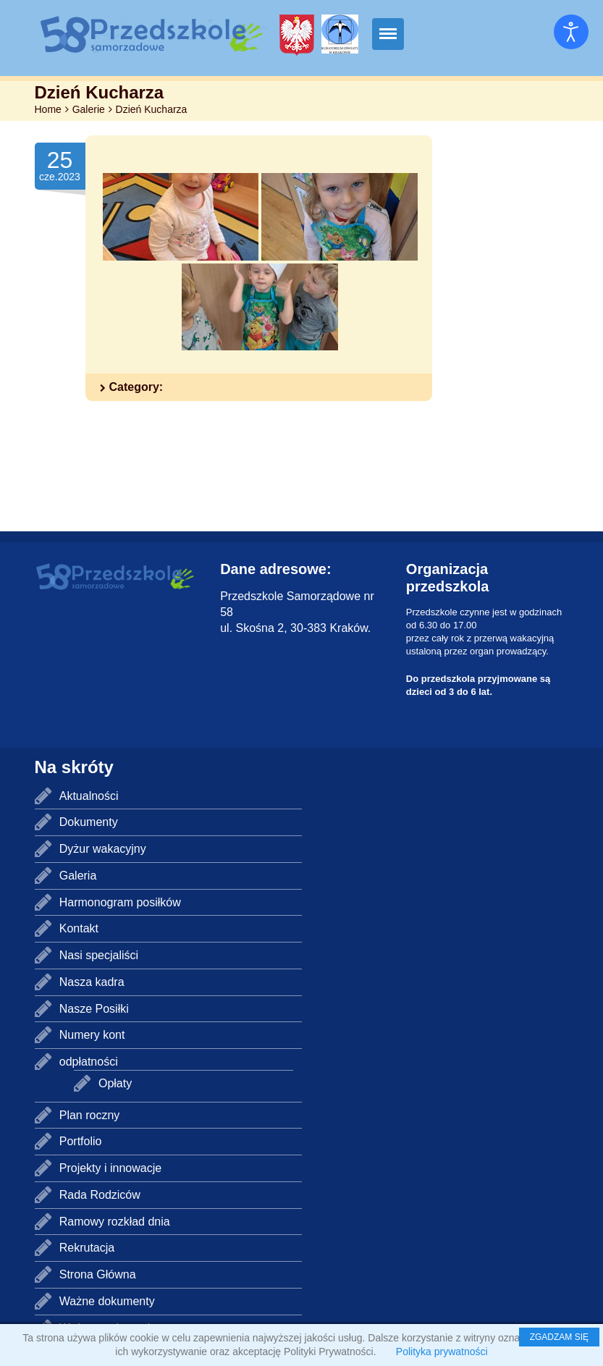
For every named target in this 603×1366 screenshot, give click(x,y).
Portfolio (80, 1141)
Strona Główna (97, 1274)
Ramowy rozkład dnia (114, 1221)
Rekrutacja (86, 1247)
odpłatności (88, 1061)
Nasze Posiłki (94, 1009)
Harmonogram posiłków (120, 902)
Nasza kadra (92, 982)
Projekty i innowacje (110, 1168)
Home (48, 109)
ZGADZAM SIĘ (559, 1337)
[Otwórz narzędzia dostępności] (571, 31)
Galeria (78, 875)
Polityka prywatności (442, 1351)
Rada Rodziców (99, 1195)
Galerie (88, 109)
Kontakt (78, 928)
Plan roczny (89, 1115)
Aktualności (89, 796)
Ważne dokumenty (107, 1301)
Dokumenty (88, 822)
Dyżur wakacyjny (102, 849)
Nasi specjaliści (98, 955)
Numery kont (92, 1035)
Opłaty (115, 1083)
